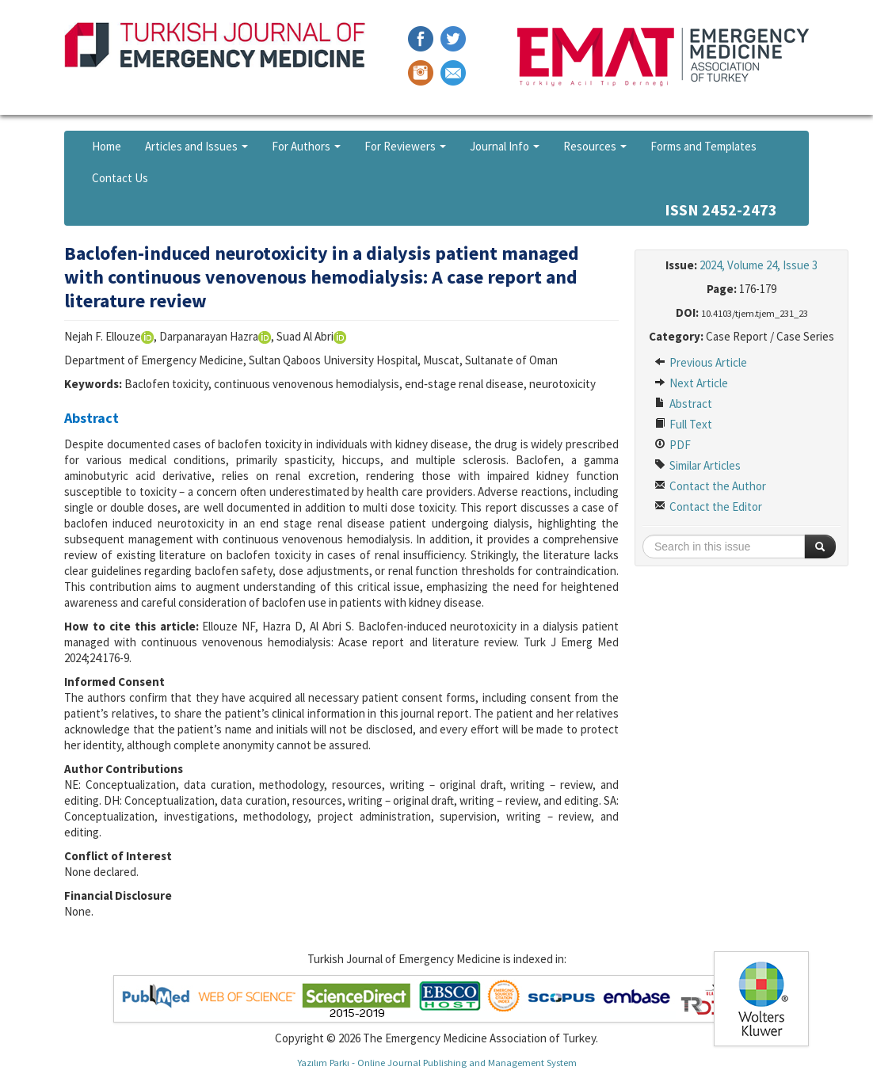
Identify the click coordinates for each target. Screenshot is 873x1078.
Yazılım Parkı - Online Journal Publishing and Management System (437, 1062)
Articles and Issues (196, 146)
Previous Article (700, 362)
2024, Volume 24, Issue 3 (759, 264)
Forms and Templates (703, 146)
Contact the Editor (708, 506)
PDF (672, 444)
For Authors (306, 146)
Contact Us (120, 177)
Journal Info (504, 146)
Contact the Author (710, 485)
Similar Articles (697, 465)
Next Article (691, 382)
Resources (595, 146)
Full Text (683, 424)
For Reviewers (405, 146)
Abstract (683, 403)
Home (106, 146)
